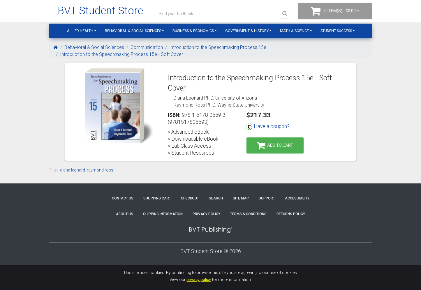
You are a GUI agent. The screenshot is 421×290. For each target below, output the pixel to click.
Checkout (190, 198)
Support (267, 198)
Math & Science (294, 31)
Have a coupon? (268, 126)
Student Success (336, 31)
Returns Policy (290, 214)
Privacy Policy (206, 214)
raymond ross (100, 170)
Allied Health (80, 31)
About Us (124, 214)
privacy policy (198, 279)
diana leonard (72, 170)
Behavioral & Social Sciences (133, 31)
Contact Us (122, 198)
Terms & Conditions (248, 214)
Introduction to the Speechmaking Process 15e (217, 47)
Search (216, 198)
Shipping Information (163, 214)
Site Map (241, 198)
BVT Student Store (100, 11)
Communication (147, 47)
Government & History (247, 31)
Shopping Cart (157, 198)
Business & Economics (193, 31)
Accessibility (297, 198)
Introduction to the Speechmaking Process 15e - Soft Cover (121, 54)
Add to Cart (275, 145)
